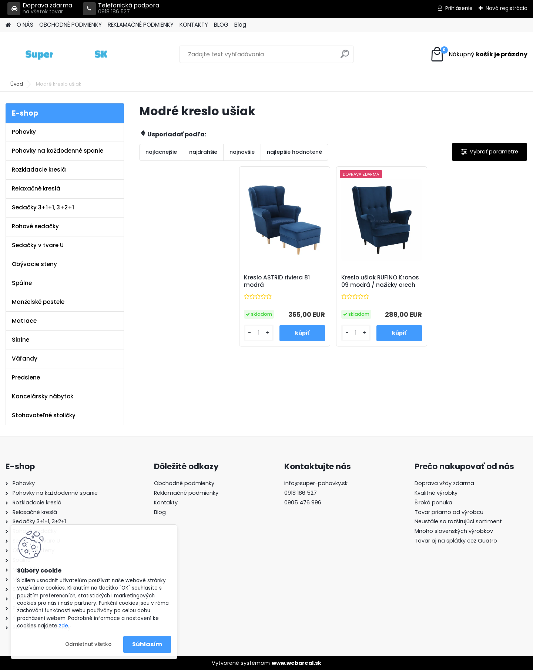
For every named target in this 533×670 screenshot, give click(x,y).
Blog (240, 25)
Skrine (20, 340)
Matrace (24, 321)
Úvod (16, 83)
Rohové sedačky (35, 226)
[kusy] (258, 333)
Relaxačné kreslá (36, 188)
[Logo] (56, 54)
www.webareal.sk (296, 663)
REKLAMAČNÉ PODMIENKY (141, 25)
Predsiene (26, 377)
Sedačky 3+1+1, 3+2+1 (43, 207)
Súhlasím (147, 644)
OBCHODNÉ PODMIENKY (70, 25)
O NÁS (25, 25)
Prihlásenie (459, 8)
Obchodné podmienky (184, 483)
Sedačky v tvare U (38, 245)
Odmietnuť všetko (88, 644)
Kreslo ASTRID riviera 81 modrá (277, 281)
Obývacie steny (34, 264)
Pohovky (24, 132)
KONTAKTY (194, 25)
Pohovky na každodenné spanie (57, 151)
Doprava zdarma (39, 8)
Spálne (22, 283)
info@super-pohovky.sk (316, 483)
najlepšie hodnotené (294, 152)
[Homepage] (8, 25)
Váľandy (24, 358)
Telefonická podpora (121, 8)
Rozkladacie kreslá (39, 169)
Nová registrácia (506, 8)
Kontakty (166, 502)
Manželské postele (38, 302)
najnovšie (242, 152)
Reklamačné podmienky (186, 493)
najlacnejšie (161, 152)
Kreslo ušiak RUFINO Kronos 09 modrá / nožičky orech (380, 281)
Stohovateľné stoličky (44, 415)
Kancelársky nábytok (42, 396)
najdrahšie (203, 152)
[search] (345, 57)
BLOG (221, 25)
